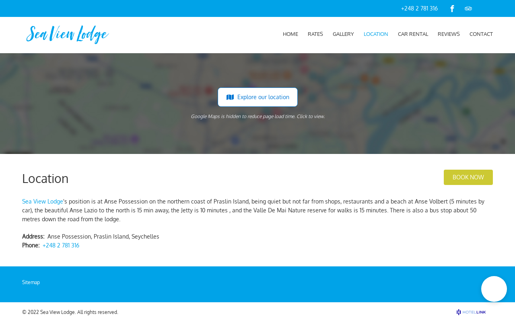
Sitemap (31, 282)
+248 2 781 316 (419, 8)
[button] (494, 289)
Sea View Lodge (42, 201)
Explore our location (257, 97)
